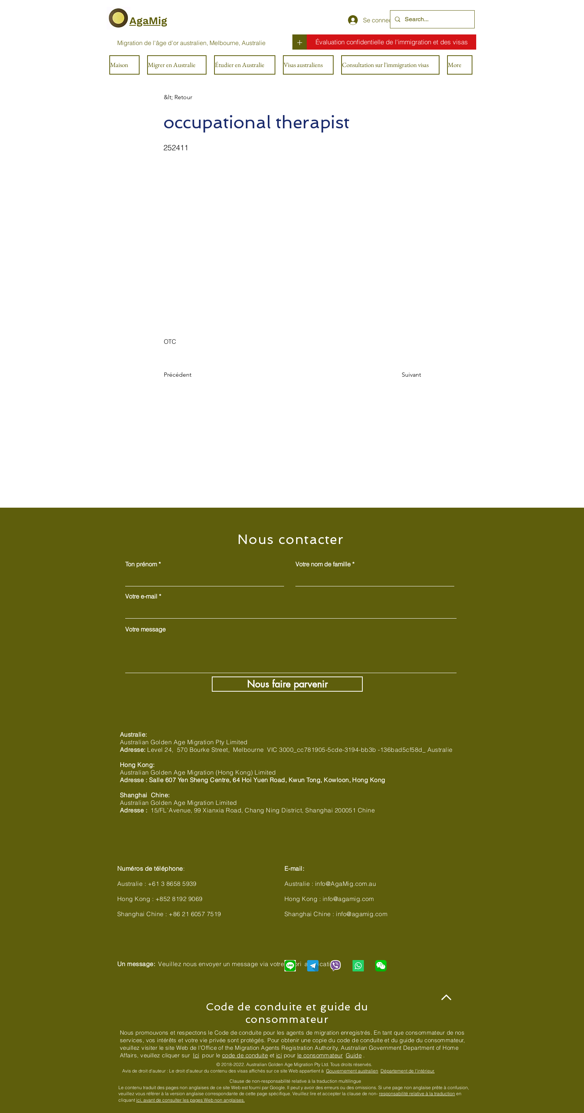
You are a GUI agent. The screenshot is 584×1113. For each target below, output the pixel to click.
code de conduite (245, 1055)
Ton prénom (141, 564)
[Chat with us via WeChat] (381, 965)
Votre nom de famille (323, 564)
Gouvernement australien (352, 1071)
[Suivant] (402, 375)
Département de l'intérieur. (408, 1071)
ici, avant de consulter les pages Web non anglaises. (190, 1100)
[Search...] (431, 19)
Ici (196, 1055)
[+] (299, 42)
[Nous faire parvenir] (287, 684)
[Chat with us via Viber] (335, 965)
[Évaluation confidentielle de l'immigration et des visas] (391, 42)
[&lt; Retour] (189, 97)
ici (279, 1055)
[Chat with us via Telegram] (312, 965)
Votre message (145, 629)
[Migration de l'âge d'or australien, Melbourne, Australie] (191, 42)
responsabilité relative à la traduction (417, 1093)
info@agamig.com (348, 899)
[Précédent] (189, 375)
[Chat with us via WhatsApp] (358, 965)
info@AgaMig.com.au (345, 883)
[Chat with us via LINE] (290, 965)
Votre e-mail (141, 596)
